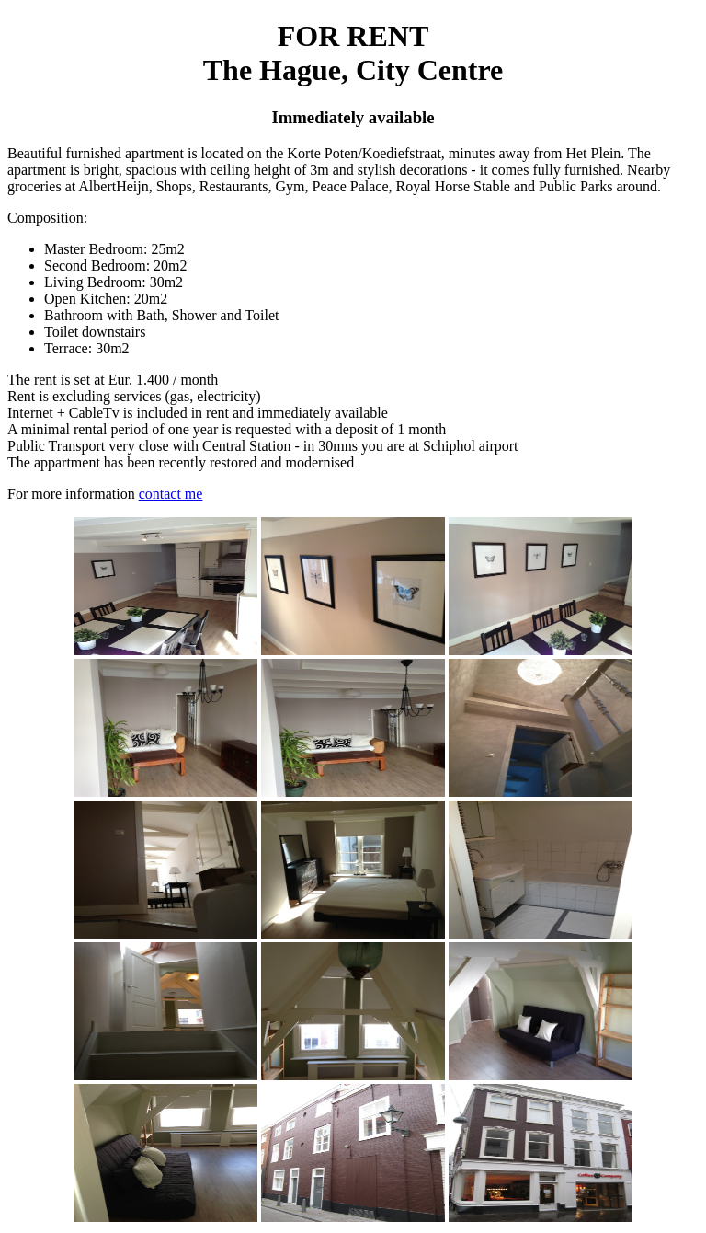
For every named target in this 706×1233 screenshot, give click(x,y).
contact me (171, 493)
